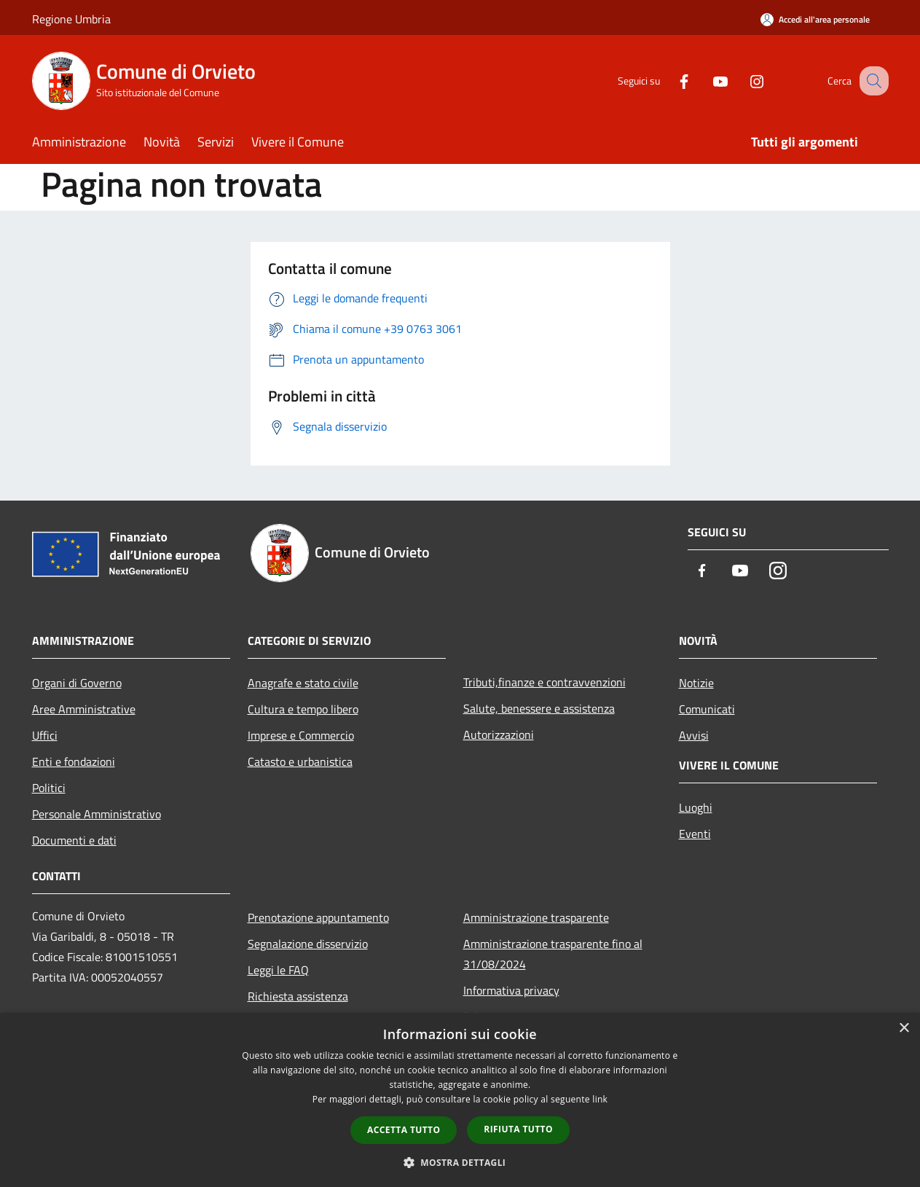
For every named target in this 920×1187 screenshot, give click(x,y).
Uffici (45, 735)
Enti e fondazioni (73, 761)
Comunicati (707, 709)
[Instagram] (741, 80)
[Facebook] (668, 80)
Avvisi (694, 735)
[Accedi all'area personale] (815, 19)
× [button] (903, 1028)
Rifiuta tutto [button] (518, 1129)
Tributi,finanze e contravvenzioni (544, 682)
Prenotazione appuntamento (318, 917)
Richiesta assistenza (298, 996)
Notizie (696, 683)
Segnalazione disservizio (308, 943)
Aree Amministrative (83, 709)
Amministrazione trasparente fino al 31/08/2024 (552, 954)
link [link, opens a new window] (600, 1099)
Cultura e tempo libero (303, 709)
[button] (460, 1162)
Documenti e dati (74, 840)
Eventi (695, 833)
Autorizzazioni (498, 734)
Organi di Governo (77, 683)
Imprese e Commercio (301, 735)
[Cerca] (871, 80)
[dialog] (460, 1100)
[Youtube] (705, 80)
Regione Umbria (71, 19)
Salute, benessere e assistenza (539, 708)
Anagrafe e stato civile (303, 683)
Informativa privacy (511, 990)
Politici (49, 787)
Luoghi (695, 807)
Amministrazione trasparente (536, 917)
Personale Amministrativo (96, 814)
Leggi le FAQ (278, 970)
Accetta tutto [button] (403, 1130)
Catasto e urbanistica (300, 761)
